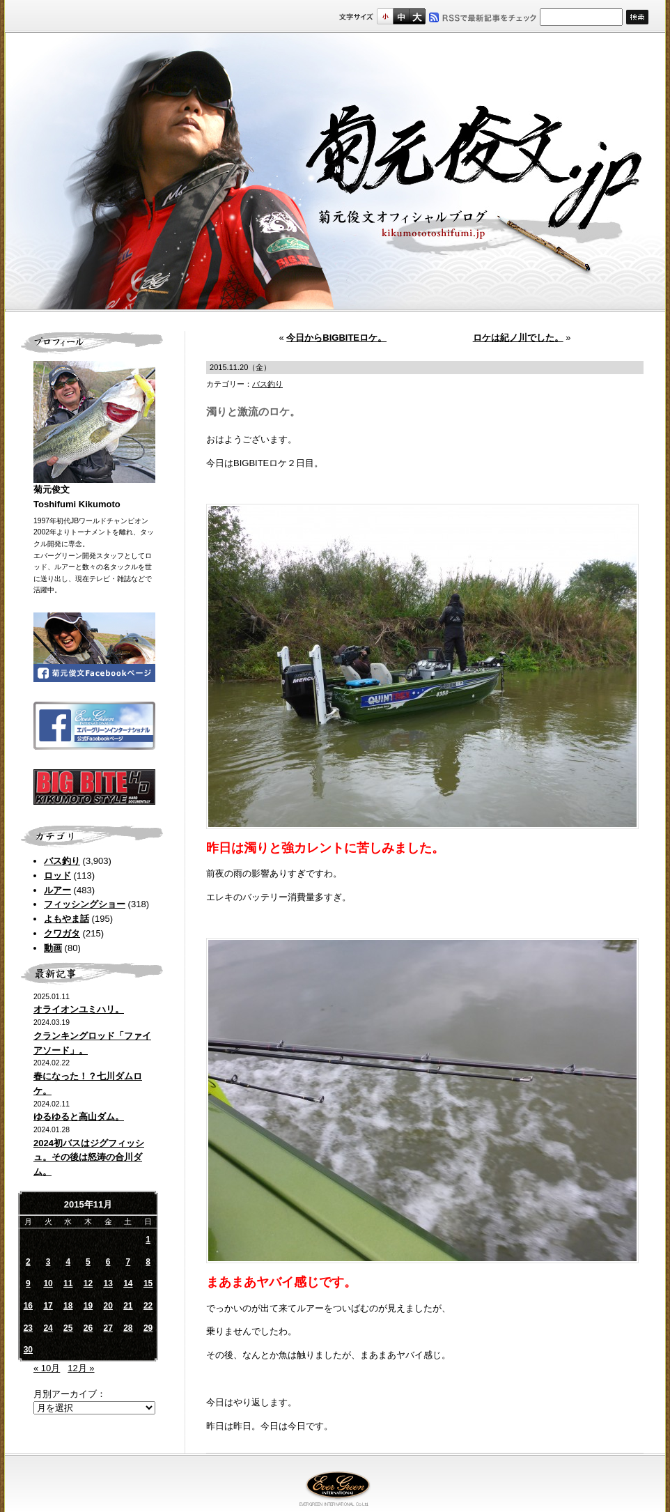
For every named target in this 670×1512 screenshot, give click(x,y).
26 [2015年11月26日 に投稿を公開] (88, 1328)
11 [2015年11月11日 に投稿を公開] (67, 1283)
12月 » (81, 1368)
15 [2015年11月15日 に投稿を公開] (148, 1283)
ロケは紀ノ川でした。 (518, 337)
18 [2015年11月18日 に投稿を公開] (67, 1306)
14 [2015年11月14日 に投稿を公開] (127, 1283)
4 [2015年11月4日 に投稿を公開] (67, 1262)
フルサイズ (417, 16)
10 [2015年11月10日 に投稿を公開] (47, 1283)
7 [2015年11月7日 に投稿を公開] (128, 1262)
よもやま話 (66, 918)
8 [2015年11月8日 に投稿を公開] (148, 1262)
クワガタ (62, 933)
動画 (53, 948)
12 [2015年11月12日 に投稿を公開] (88, 1283)
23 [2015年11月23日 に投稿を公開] (28, 1328)
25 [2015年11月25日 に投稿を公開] (67, 1328)
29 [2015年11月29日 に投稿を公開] (148, 1328)
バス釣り (62, 861)
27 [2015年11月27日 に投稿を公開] (107, 1328)
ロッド (57, 875)
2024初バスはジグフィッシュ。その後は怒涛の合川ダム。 (88, 1158)
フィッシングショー (84, 904)
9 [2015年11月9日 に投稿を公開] (28, 1283)
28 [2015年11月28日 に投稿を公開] (127, 1328)
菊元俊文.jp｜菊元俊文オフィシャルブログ (335, 172)
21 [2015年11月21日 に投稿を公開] (127, 1306)
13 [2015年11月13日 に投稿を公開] (107, 1283)
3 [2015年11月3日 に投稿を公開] (48, 1262)
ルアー (57, 890)
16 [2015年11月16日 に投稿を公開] (28, 1306)
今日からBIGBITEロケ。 (336, 337)
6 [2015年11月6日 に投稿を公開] (108, 1262)
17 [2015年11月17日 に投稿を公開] (47, 1306)
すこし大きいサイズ (401, 16)
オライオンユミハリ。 (78, 1009)
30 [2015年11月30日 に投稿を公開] (28, 1350)
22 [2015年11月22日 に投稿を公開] (148, 1306)
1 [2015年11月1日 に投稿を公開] (148, 1239)
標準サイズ (385, 16)
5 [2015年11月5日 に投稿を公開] (88, 1262)
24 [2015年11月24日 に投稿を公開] (47, 1328)
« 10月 (46, 1368)
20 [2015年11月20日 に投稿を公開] (107, 1306)
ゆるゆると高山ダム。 (78, 1116)
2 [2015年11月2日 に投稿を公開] (28, 1262)
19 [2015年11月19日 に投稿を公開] (88, 1306)
